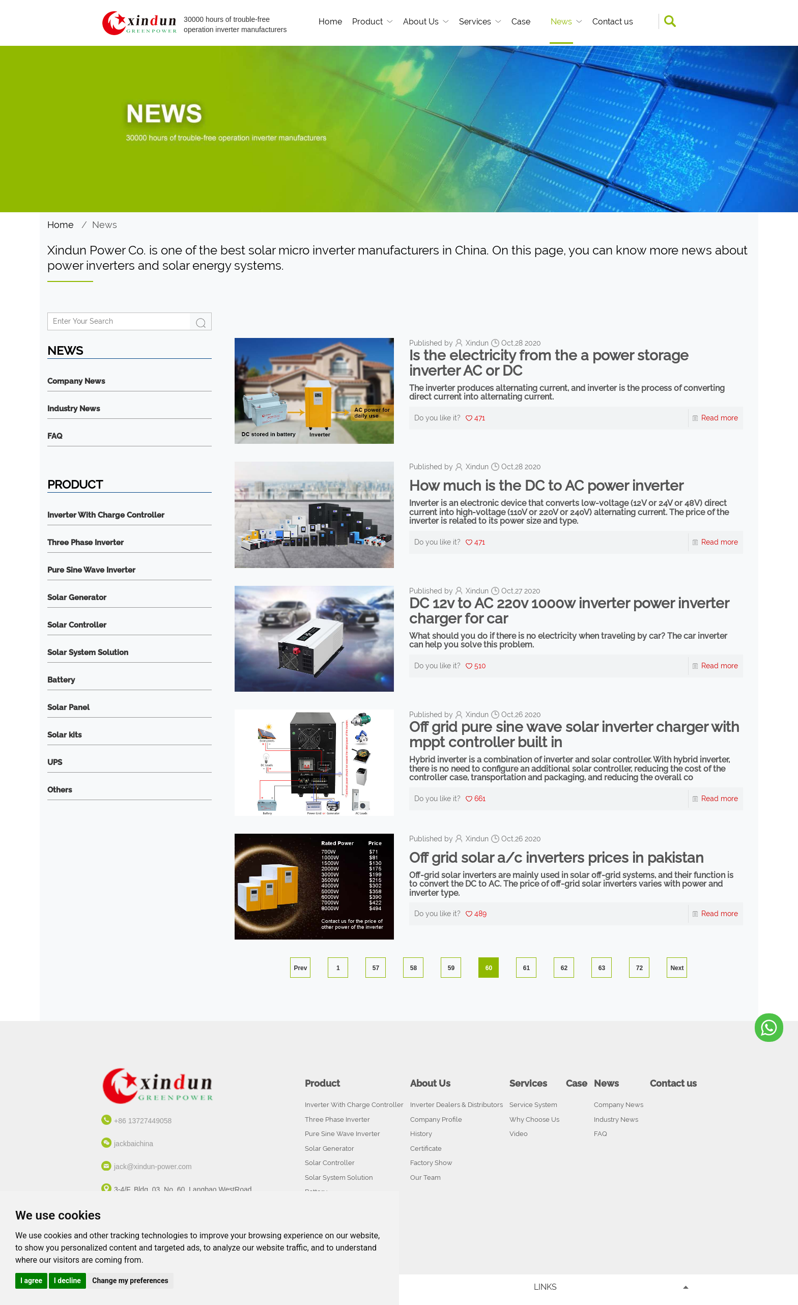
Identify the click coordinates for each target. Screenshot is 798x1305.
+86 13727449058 (143, 1121)
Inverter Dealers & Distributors (456, 1105)
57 (376, 968)
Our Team (425, 1177)
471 (479, 418)
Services (475, 21)
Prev (300, 968)
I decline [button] (67, 1280)
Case (520, 21)
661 (480, 799)
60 (489, 968)
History (421, 1134)
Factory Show (431, 1163)
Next (676, 968)
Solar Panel (68, 707)
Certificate (426, 1148)
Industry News (73, 409)
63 (601, 968)
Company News (76, 381)
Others (59, 790)
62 (564, 968)
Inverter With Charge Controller (105, 515)
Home (330, 21)
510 (480, 666)
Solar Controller (76, 625)
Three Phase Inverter (85, 542)
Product (367, 21)
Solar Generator (76, 597)
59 (451, 968)
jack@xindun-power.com (153, 1166)
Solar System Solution (87, 652)
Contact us (612, 21)
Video (518, 1134)
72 (639, 968)
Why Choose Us (534, 1119)
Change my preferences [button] (130, 1280)
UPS (54, 762)
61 (526, 968)
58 (413, 968)
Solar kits (64, 735)
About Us (421, 21)
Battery (61, 680)
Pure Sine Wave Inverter (91, 570)
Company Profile (436, 1119)
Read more (719, 418)
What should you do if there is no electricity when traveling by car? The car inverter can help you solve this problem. (568, 640)
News (561, 21)
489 (480, 914)
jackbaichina (133, 1144)
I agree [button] (31, 1280)
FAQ (54, 436)
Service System (533, 1105)
